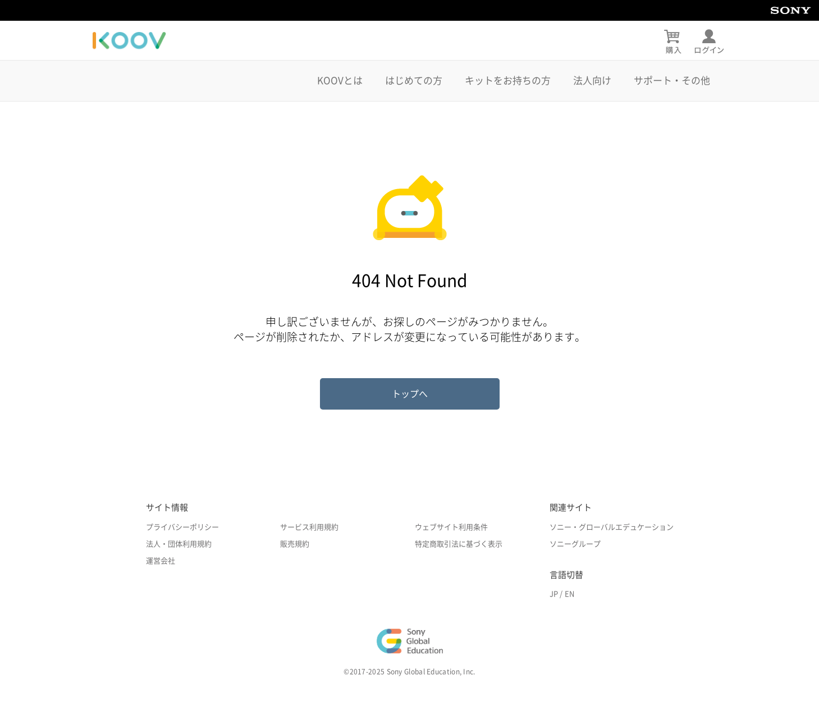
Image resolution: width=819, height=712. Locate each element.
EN (569, 594)
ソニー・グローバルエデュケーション (612, 527)
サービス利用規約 (309, 527)
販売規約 (294, 544)
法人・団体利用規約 (179, 544)
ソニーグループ (575, 544)
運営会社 (160, 560)
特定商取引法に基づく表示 (458, 544)
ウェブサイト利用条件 (451, 527)
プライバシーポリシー (182, 527)
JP (554, 594)
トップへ (410, 393)
